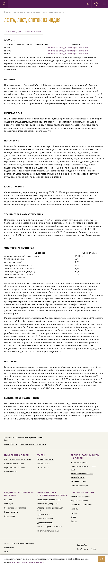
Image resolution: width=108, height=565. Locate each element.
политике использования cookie (27, 562)
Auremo (20, 4)
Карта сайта (82, 545)
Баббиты (74, 509)
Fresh (93, 549)
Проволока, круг (14, 31)
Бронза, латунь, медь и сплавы (85, 457)
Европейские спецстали (14, 467)
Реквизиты (9, 547)
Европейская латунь (79, 485)
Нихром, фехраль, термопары (17, 459)
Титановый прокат (45, 459)
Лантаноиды (9, 516)
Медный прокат (78, 477)
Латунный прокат (78, 481)
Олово (73, 517)
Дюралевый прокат (79, 500)
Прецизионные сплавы (14, 463)
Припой (74, 513)
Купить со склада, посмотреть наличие (68, 47)
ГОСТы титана (43, 463)
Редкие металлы (11, 512)
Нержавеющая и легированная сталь (52, 494)
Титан (41, 455)
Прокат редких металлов (15, 508)
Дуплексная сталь (45, 522)
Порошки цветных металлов (49, 499)
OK (101, 559)
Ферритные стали (45, 518)
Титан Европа (43, 467)
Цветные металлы (82, 492)
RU (87, 4)
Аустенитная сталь (45, 514)
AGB (6, 551)
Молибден (8, 503)
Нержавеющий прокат (47, 503)
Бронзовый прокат (79, 462)
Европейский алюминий (81, 504)
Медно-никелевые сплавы (82, 473)
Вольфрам (8, 499)
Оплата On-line (10, 444)
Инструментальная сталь (48, 531)
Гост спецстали (10, 471)
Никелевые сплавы (16, 455)
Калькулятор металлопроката (33, 444)
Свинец (74, 521)
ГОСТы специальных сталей (49, 526)
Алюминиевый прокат (80, 496)
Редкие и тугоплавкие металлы (19, 494)
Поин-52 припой (33, 31)
